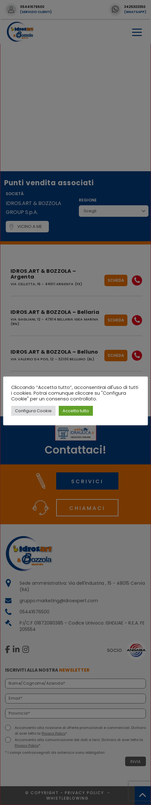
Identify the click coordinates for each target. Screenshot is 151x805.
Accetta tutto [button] (76, 411)
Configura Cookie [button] (33, 411)
